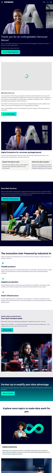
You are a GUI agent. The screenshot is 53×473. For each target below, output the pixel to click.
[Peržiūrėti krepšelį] (48, 2)
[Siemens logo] (8, 2)
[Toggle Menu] (2, 2)
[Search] (45, 2)
